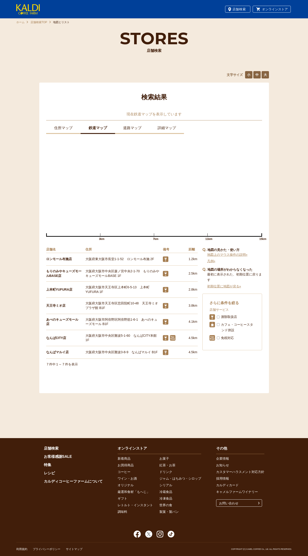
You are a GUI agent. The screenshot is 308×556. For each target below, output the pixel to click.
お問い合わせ (228, 503)
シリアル (165, 485)
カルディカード (227, 485)
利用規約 (21, 549)
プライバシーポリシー (46, 549)
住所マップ (63, 128)
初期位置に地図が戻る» (224, 286)
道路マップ (132, 128)
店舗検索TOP (39, 22)
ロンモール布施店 (59, 259)
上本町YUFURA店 (59, 289)
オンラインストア (275, 9)
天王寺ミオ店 (55, 305)
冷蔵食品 (165, 492)
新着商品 (124, 458)
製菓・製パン (169, 512)
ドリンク (165, 472)
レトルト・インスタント (135, 505)
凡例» (211, 261)
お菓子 (164, 458)
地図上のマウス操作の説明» (227, 254)
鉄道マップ (98, 128)
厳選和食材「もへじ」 (134, 492)
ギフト (122, 498)
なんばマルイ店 (57, 352)
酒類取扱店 (229, 317)
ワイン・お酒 (127, 478)
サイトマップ (74, 549)
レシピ (49, 473)
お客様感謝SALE (58, 457)
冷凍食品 (165, 498)
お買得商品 (126, 465)
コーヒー (124, 472)
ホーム (20, 22)
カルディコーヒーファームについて (73, 481)
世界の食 (165, 505)
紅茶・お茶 (167, 465)
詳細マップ (167, 128)
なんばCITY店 (56, 338)
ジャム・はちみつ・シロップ (180, 478)
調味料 (122, 512)
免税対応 (227, 338)
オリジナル (126, 485)
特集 (47, 465)
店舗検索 (239, 9)
